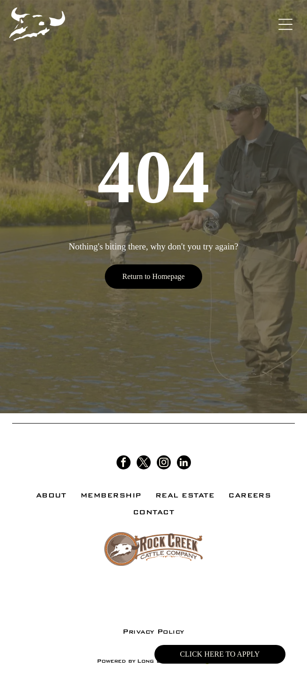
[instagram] (164, 463)
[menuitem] (51, 495)
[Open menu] (285, 24)
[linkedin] (184, 463)
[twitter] (144, 463)
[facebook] (124, 463)
